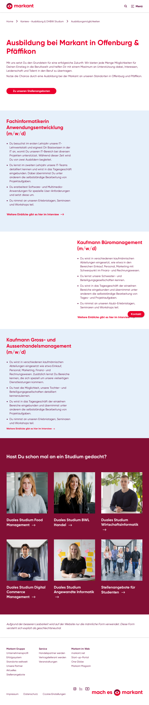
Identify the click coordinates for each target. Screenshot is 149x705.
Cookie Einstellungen (54, 694)
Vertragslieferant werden (52, 657)
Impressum (12, 694)
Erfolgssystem (14, 657)
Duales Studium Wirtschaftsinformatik (119, 522)
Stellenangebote (15, 674)
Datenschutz (30, 694)
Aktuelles (11, 670)
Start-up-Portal (80, 657)
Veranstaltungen (48, 661)
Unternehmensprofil (17, 653)
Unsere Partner (14, 665)
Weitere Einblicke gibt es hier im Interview (33, 214)
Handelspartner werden (52, 653)
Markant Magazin (81, 665)
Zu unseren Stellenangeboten (31, 91)
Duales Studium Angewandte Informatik (74, 589)
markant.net (78, 653)
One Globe (77, 661)
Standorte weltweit (17, 661)
